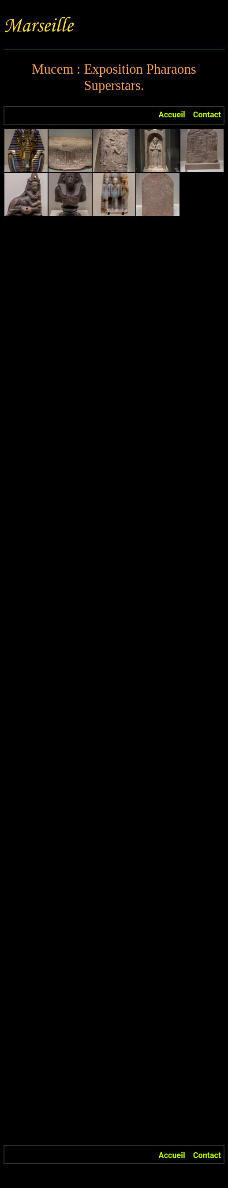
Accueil (172, 114)
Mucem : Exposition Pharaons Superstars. (114, 77)
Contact (207, 114)
